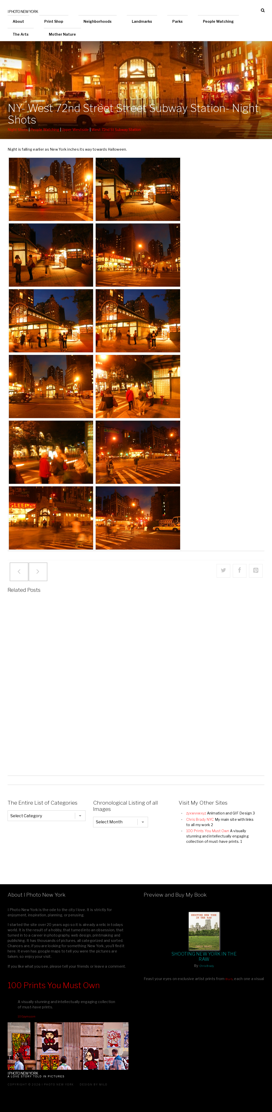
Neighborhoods (97, 21)
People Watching (218, 21)
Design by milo (94, 1084)
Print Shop (53, 21)
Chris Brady (206, 965)
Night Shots (18, 129)
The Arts (21, 34)
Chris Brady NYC (200, 819)
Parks (177, 21)
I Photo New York (23, 11)
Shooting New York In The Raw (204, 956)
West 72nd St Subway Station (116, 129)
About (18, 21)
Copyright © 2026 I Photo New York (41, 1084)
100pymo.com (26, 1016)
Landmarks (142, 21)
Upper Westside (75, 129)
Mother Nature (62, 34)
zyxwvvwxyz (196, 813)
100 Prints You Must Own (207, 831)
